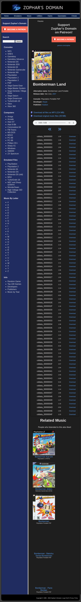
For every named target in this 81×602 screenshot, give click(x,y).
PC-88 (10, 138)
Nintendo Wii (13, 72)
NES (10, 51)
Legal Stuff (65, 598)
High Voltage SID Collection (15, 191)
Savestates (62, 16)
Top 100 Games (14, 284)
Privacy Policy (74, 598)
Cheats (74, 16)
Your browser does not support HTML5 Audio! (55, 122)
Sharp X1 (12, 146)
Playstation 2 (13, 78)
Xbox (10, 104)
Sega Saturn (13, 96)
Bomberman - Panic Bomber (43, 589)
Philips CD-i (13, 143)
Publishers (12, 289)
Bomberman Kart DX (44, 457)
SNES (10, 54)
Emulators (18, 16)
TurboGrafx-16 (14, 101)
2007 (54, 94)
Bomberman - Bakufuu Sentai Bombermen (44, 555)
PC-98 (10, 140)
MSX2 (10, 135)
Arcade (11, 119)
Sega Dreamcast (15, 98)
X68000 (11, 151)
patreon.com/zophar (63, 45)
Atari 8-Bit (12, 125)
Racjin (45, 102)
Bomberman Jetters (43, 489)
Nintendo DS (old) (15, 174)
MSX (10, 177)
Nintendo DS (13, 62)
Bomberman (44, 521)
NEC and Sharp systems (14, 183)
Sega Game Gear (15, 86)
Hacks (50, 16)
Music (29, 16)
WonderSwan (13, 187)
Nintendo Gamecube (16, 70)
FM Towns (12, 130)
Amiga (10, 117)
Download (72, 136)
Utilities (39, 16)
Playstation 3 (13, 80)
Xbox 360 (12, 106)
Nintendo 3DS (14, 64)
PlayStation (12, 164)
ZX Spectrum (13, 154)
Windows (11, 148)
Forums (40, 21)
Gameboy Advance (16, 59)
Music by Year (14, 292)
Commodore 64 (14, 127)
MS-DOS (11, 132)
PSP (9, 83)
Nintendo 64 (13, 67)
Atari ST (11, 122)
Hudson (45, 105)
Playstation (12, 75)
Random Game (14, 281)
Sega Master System (17, 88)
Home (6, 16)
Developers (12, 287)
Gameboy (12, 56)
